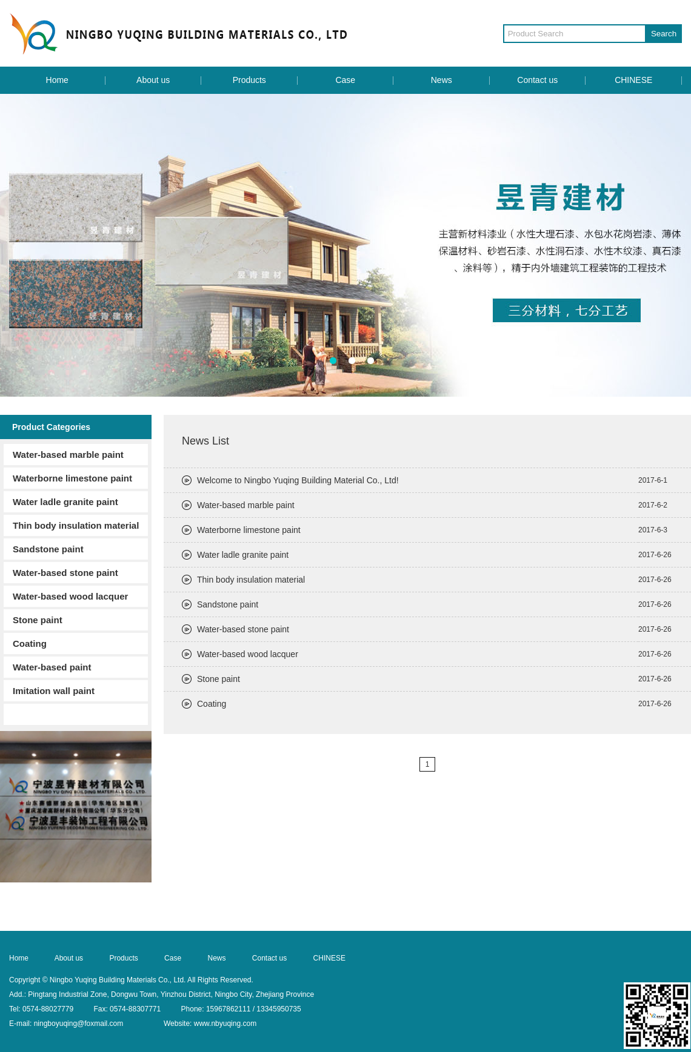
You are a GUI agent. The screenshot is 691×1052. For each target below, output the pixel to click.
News (441, 80)
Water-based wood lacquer (70, 596)
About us (153, 80)
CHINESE (633, 80)
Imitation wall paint (54, 691)
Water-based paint (52, 667)
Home (57, 80)
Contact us (537, 80)
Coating (30, 643)
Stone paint (37, 620)
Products (249, 80)
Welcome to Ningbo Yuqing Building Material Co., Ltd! (298, 480)
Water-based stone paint (65, 572)
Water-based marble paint (68, 454)
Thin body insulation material (76, 525)
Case (345, 80)
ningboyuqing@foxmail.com (79, 1023)
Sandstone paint (48, 549)
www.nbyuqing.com (225, 1023)
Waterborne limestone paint (72, 478)
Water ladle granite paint (65, 502)
